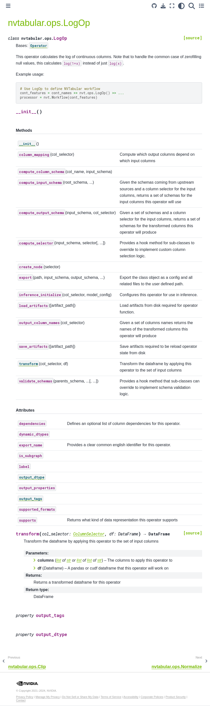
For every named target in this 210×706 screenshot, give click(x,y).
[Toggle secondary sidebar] (201, 6)
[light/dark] (181, 6)
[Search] (192, 6)
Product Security (176, 696)
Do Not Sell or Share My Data (80, 696)
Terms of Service (111, 696)
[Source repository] (154, 6)
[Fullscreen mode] (172, 6)
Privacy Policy (24, 696)
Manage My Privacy (48, 696)
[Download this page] (163, 6)
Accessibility (130, 696)
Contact (21, 700)
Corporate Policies (152, 696)
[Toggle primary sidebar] (8, 6)
